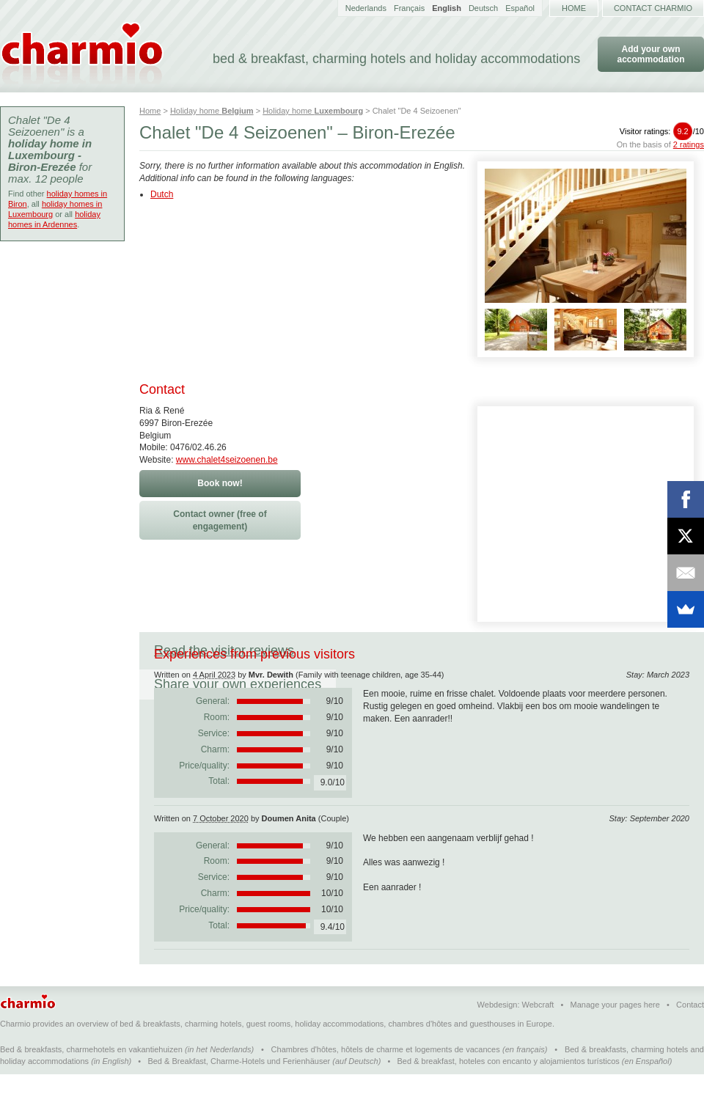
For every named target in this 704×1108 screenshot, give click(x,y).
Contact (690, 1038)
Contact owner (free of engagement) (219, 520)
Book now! (219, 483)
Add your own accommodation (650, 54)
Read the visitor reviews (224, 650)
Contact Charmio (653, 8)
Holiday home (212, 110)
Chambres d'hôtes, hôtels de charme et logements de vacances (385, 1083)
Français (409, 8)
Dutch (161, 194)
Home (574, 8)
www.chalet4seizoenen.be (227, 460)
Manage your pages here (615, 1038)
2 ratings (688, 144)
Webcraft (538, 1038)
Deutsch (483, 8)
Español (520, 8)
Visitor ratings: (662, 131)
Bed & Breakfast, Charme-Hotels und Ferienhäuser (238, 1094)
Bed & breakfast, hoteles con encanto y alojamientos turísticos (508, 1094)
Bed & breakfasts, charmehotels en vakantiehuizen (91, 1083)
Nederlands (365, 8)
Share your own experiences (407, 650)
